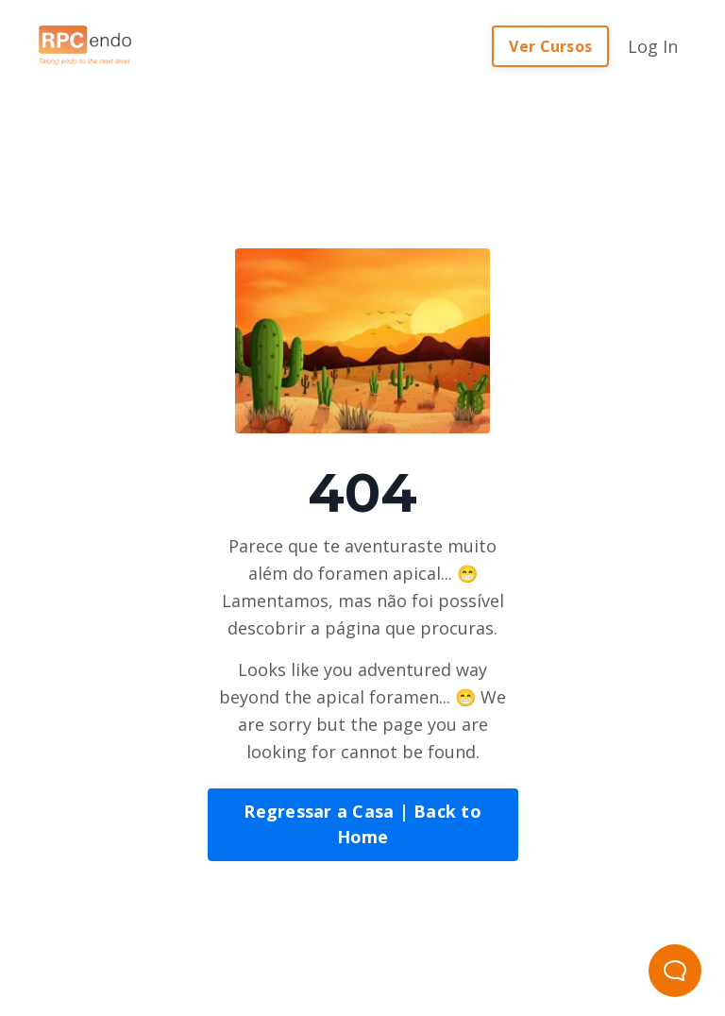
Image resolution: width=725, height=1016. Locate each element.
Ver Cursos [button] (551, 46)
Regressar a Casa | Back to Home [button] (362, 824)
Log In (653, 46)
